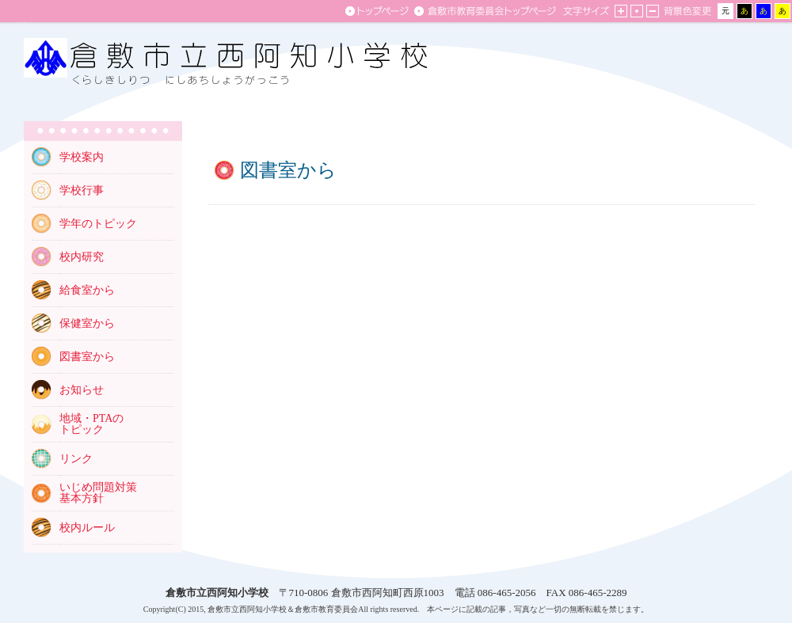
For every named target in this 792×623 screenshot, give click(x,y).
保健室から (87, 323)
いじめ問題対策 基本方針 (98, 492)
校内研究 (81, 257)
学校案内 (81, 157)
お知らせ (81, 390)
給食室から (87, 290)
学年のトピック (98, 224)
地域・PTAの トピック (91, 423)
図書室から (87, 357)
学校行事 (81, 190)
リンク (76, 459)
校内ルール (87, 528)
